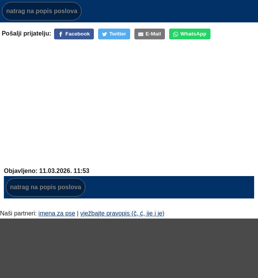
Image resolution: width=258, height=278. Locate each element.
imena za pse (57, 213)
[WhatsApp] (189, 34)
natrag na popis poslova (41, 11)
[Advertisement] (129, 98)
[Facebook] (74, 34)
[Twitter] (114, 34)
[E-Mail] (149, 34)
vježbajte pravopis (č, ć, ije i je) (122, 213)
